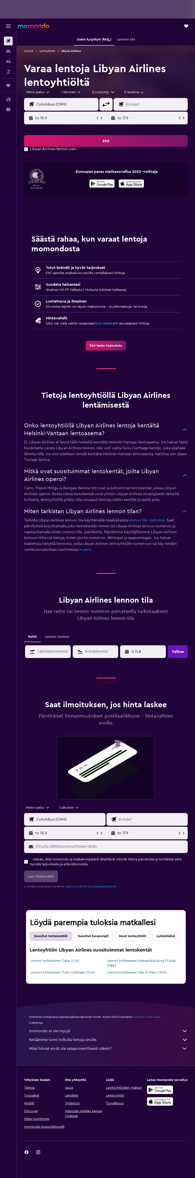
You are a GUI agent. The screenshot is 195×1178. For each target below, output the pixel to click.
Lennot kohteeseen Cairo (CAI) (55, 960)
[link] (106, 346)
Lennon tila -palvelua (146, 520)
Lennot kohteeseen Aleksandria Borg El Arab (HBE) (141, 963)
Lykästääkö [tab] (166, 936)
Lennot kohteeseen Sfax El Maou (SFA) (137, 972)
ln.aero (85, 549)
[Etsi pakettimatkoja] (8, 72)
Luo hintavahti (107, 323)
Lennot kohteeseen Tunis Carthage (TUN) (63, 972)
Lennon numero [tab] (57, 636)
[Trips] (8, 85)
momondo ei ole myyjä (108, 1031)
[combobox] (103, 92)
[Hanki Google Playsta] (102, 184)
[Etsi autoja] (8, 61)
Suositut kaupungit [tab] (93, 936)
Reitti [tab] (32, 636)
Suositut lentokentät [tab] (51, 936)
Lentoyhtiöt (47, 50)
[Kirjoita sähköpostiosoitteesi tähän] (110, 846)
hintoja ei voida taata (146, 1016)
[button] (8, 26)
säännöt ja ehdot (76, 886)
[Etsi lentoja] (8, 41)
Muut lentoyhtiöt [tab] (132, 936)
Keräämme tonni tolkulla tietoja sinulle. (108, 1040)
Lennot (29, 50)
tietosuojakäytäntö (103, 886)
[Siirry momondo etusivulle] (33, 25)
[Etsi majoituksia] (8, 51)
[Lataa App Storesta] (131, 184)
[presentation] (131, 183)
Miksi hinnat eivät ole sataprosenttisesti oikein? (108, 1048)
